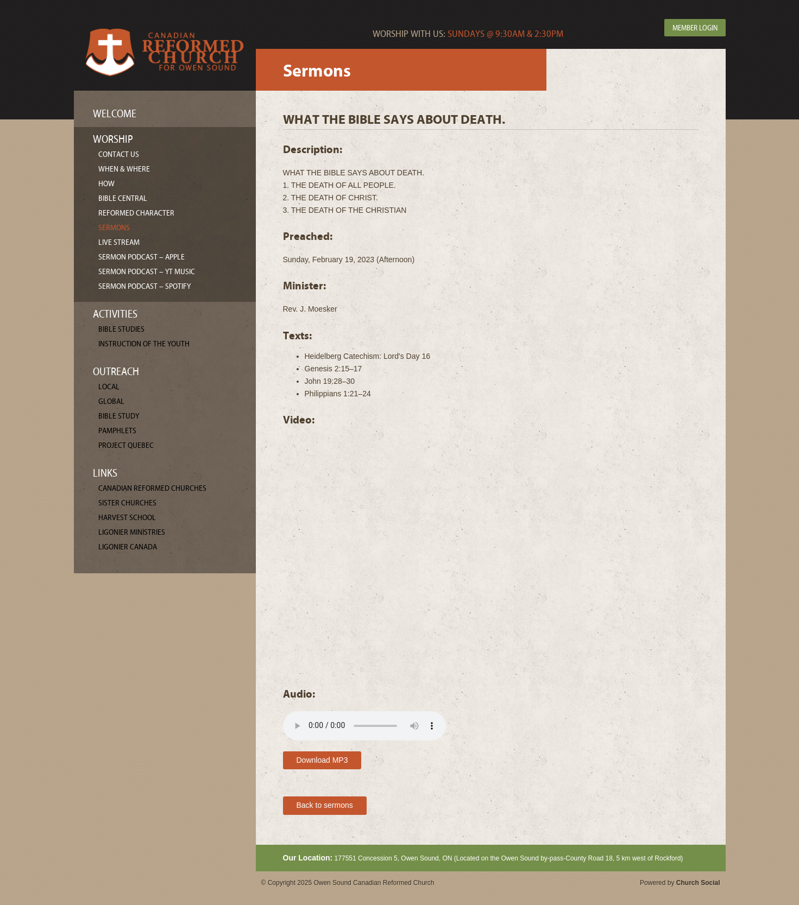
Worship (113, 139)
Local (108, 386)
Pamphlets (117, 430)
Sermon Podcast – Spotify (144, 286)
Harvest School (127, 517)
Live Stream (119, 242)
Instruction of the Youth (144, 344)
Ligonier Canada (127, 547)
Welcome (114, 113)
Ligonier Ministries (131, 532)
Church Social (698, 883)
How (106, 183)
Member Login (695, 28)
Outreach (116, 371)
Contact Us (118, 154)
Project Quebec (126, 445)
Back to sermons (325, 805)
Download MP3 (322, 760)
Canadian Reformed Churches (152, 488)
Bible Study (118, 416)
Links (105, 473)
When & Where (124, 169)
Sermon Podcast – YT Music (146, 271)
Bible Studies (121, 329)
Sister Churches (127, 503)
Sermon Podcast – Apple (141, 257)
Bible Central (122, 198)
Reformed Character (136, 213)
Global (111, 401)
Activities (115, 314)
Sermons (114, 227)
